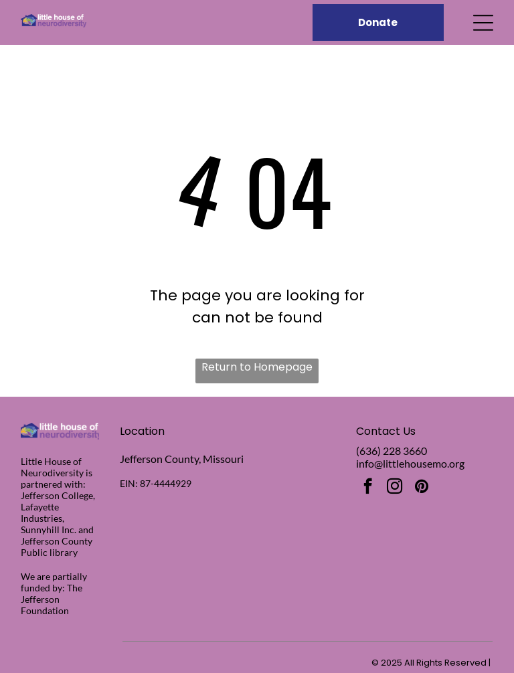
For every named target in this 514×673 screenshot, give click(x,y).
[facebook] (367, 487)
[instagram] (394, 487)
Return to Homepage (257, 367)
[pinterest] (421, 487)
